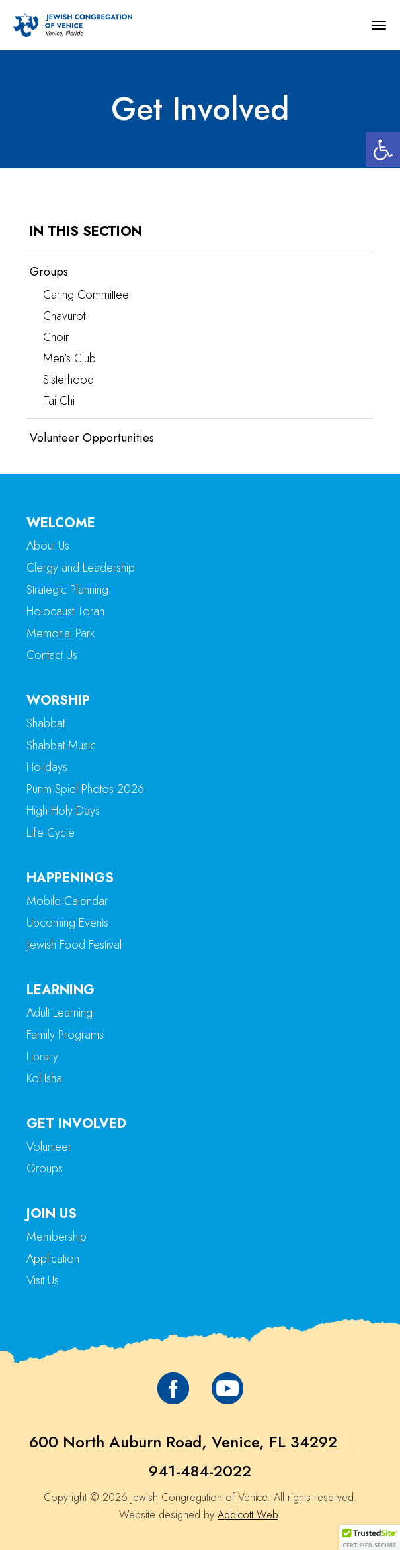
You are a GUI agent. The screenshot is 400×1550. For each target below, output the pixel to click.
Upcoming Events (67, 922)
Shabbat (45, 723)
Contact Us (51, 655)
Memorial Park (60, 633)
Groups (49, 271)
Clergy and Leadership (80, 567)
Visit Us (42, 1280)
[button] (383, 149)
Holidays (46, 767)
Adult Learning (59, 1012)
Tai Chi (59, 400)
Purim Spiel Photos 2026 (85, 789)
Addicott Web (248, 1514)
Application (52, 1258)
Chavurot (64, 316)
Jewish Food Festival (74, 944)
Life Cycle (50, 832)
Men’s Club (69, 358)
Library (42, 1056)
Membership (56, 1236)
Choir (56, 337)
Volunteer (48, 1146)
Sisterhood (68, 379)
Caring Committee (86, 294)
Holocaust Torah (65, 611)
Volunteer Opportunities (92, 437)
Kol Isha (44, 1078)
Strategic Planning (67, 589)
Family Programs (65, 1034)
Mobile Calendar (67, 900)
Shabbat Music (61, 745)
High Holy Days (63, 810)
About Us (47, 545)
